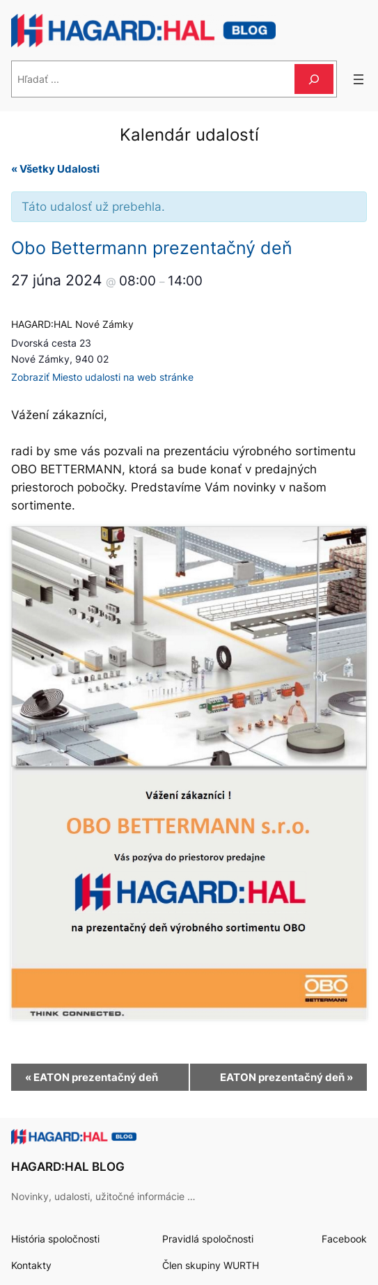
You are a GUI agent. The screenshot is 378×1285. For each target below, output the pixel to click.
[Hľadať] (313, 79)
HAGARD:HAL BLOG (68, 1167)
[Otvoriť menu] (358, 79)
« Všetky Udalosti (55, 168)
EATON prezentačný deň (91, 1077)
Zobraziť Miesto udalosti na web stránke (102, 377)
